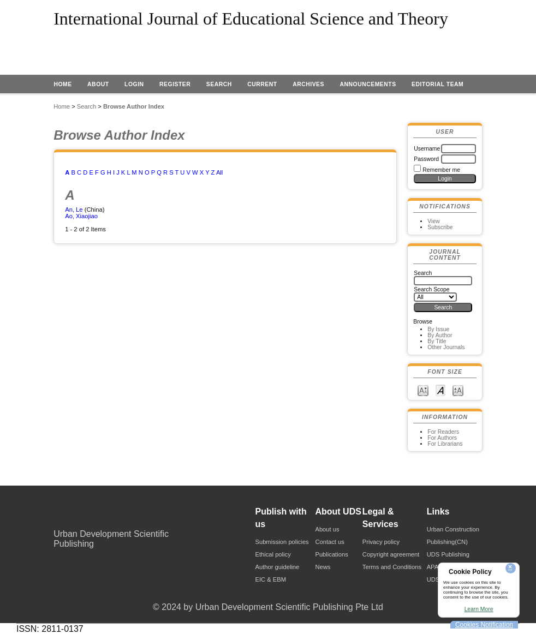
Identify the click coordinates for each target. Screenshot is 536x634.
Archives (308, 84)
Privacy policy (381, 542)
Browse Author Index (133, 106)
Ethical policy (272, 554)
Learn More (478, 609)
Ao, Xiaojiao (81, 216)
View (433, 221)
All (219, 172)
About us (327, 529)
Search (219, 84)
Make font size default (440, 390)
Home (62, 84)
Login (134, 84)
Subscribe (439, 227)
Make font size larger (457, 390)
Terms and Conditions (391, 567)
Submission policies (281, 542)
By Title (436, 341)
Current (262, 84)
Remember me (441, 170)
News (322, 567)
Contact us (329, 542)
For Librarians (444, 444)
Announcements (368, 84)
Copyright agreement (390, 554)
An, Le (73, 209)
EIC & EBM (270, 579)
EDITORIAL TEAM (437, 84)
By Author (439, 335)
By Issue (438, 329)
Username (427, 149)
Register (174, 84)
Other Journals (445, 347)
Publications (331, 554)
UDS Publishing (448, 554)
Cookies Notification (484, 625)
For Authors (442, 438)
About (98, 84)
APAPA (436, 567)
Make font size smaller (423, 390)
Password (426, 159)
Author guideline (277, 567)
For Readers (443, 432)
